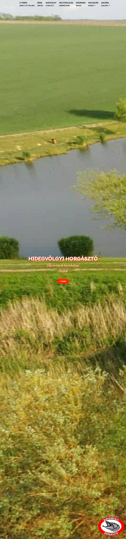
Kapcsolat (51, 4)
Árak (40, 4)
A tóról (27, 4)
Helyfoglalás (66, 4)
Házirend (80, 4)
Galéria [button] (105, 4)
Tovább (63, 281)
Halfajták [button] (93, 4)
